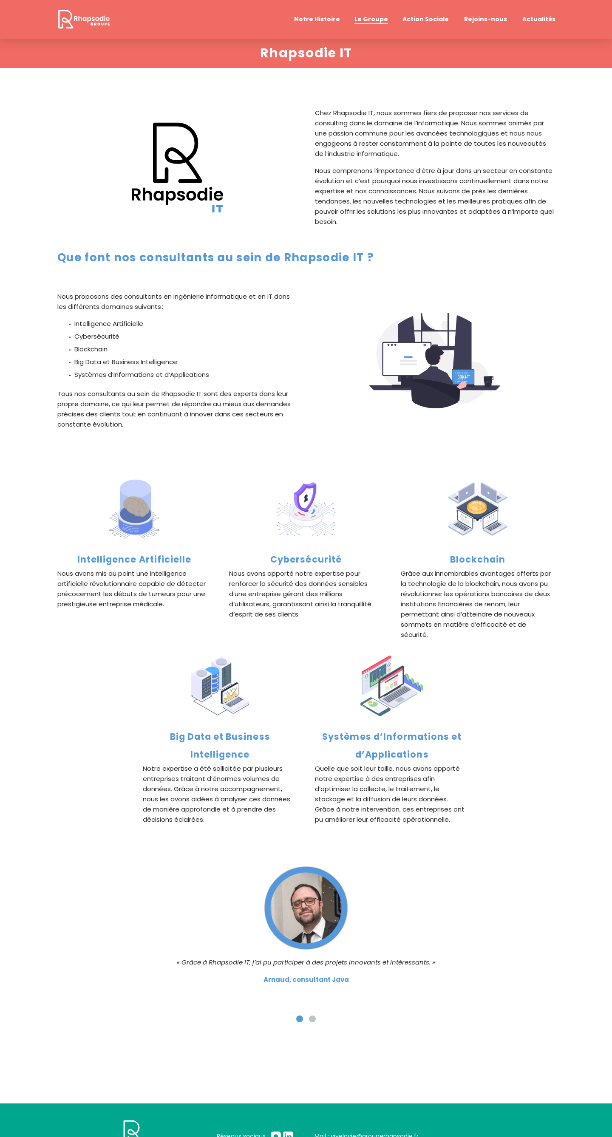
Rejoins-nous (485, 19)
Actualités (538, 19)
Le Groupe (371, 19)
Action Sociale (425, 19)
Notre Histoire (317, 19)
